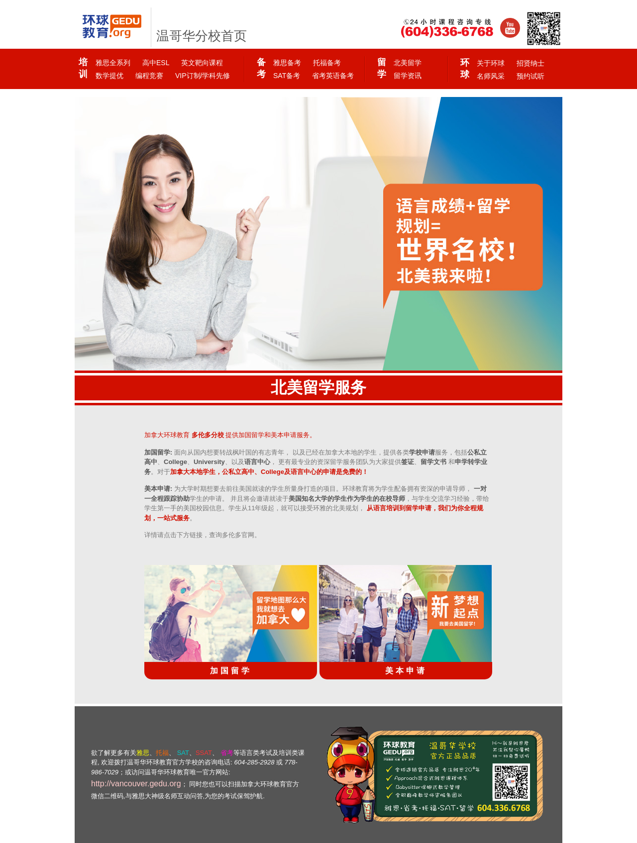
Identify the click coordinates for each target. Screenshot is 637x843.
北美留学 (408, 63)
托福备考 (327, 63)
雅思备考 (287, 63)
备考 (261, 68)
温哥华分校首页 (201, 36)
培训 (83, 68)
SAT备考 (286, 76)
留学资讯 (408, 76)
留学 (381, 68)
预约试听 (530, 76)
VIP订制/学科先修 (202, 76)
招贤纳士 (530, 63)
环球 (464, 69)
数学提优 (109, 76)
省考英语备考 (333, 76)
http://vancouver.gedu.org (136, 783)
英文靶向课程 (202, 63)
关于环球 (491, 63)
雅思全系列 (113, 63)
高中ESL (155, 63)
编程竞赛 (149, 76)
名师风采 (491, 76)
